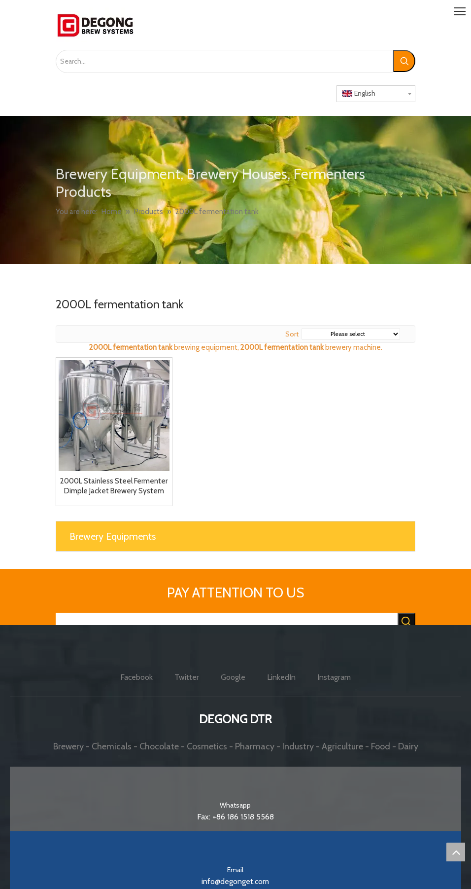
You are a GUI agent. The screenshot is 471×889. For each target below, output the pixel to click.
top (455, 852)
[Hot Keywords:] (404, 61)
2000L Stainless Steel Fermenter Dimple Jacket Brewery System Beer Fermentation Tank (114, 486)
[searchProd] (227, 622)
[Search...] (224, 61)
